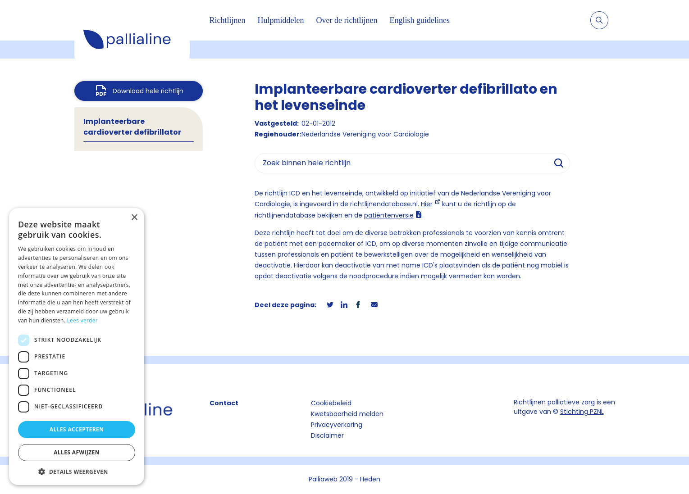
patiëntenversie (389, 215)
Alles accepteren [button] (77, 429)
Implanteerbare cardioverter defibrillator (132, 126)
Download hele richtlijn (148, 90)
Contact (224, 403)
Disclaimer (327, 435)
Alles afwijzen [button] (77, 452)
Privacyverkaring (336, 424)
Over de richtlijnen (346, 20)
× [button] (134, 217)
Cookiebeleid (331, 403)
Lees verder (82, 320)
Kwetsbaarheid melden (347, 413)
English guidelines (419, 20)
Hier (427, 203)
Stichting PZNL (582, 411)
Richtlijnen (228, 20)
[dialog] (76, 346)
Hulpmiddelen (281, 20)
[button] (76, 471)
